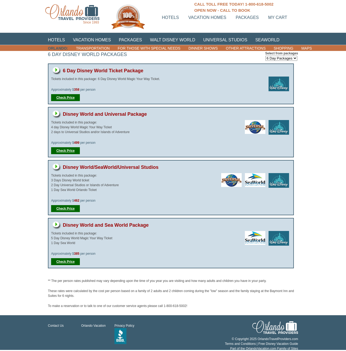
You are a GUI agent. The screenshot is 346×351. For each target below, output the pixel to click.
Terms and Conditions (240, 344)
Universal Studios (225, 40)
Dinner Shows (203, 48)
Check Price (65, 97)
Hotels (170, 17)
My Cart (277, 17)
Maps (306, 48)
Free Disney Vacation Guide (278, 344)
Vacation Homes (92, 40)
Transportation (93, 48)
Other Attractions (246, 48)
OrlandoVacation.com (261, 348)
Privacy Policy (124, 326)
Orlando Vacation (93, 326)
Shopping (283, 48)
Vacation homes (207, 17)
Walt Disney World (172, 40)
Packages (247, 17)
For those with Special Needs (149, 48)
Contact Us (56, 326)
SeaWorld (267, 40)
